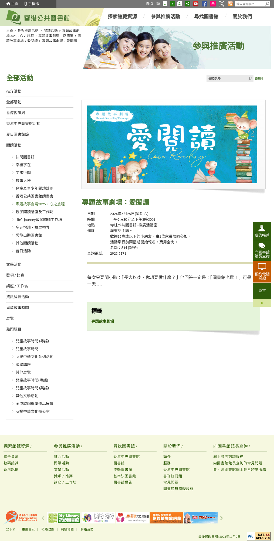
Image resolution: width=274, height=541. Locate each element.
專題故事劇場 (102, 321)
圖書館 (119, 463)
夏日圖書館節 (17, 134)
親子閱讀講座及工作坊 (34, 212)
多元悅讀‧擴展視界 (33, 227)
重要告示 (28, 529)
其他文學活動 (27, 396)
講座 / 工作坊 (17, 286)
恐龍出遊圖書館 (29, 235)
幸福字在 (23, 165)
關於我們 (242, 17)
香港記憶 (11, 469)
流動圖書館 (122, 469)
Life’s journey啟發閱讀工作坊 (39, 219)
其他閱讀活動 (27, 243)
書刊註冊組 (172, 476)
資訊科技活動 (17, 297)
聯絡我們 (86, 529)
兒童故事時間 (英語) (32, 388)
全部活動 (13, 102)
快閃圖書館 (25, 157)
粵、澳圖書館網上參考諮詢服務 (239, 469)
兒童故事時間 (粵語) (32, 341)
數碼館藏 (11, 463)
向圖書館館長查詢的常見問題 (237, 463)
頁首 (262, 290)
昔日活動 (23, 251)
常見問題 (170, 482)
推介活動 (13, 91)
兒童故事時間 (17, 307)
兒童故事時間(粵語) (32, 380)
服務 (167, 463)
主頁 (15, 4)
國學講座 (23, 364)
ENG (149, 3)
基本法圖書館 (124, 476)
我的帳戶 (262, 235)
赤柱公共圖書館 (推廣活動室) (134, 225)
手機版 (33, 4)
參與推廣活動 (165, 17)
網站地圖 (67, 529)
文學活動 (13, 264)
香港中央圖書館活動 (23, 123)
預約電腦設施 (262, 276)
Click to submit (249, 78)
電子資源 (11, 456)
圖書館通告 (122, 482)
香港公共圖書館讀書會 (34, 196)
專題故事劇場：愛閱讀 (55, 36)
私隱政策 (47, 529)
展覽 (10, 318)
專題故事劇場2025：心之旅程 (40, 204)
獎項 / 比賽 (15, 275)
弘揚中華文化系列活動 (34, 357)
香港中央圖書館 (126, 456)
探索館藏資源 (122, 17)
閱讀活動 (51, 31)
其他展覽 (23, 372)
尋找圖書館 (206, 17)
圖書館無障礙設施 (178, 488)
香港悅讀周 (15, 113)
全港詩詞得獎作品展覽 (34, 404)
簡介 (167, 456)
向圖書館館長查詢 (262, 254)
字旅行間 (23, 173)
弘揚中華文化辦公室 (33, 411)
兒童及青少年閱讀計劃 (34, 188)
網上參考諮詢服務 (228, 456)
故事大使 (23, 180)
